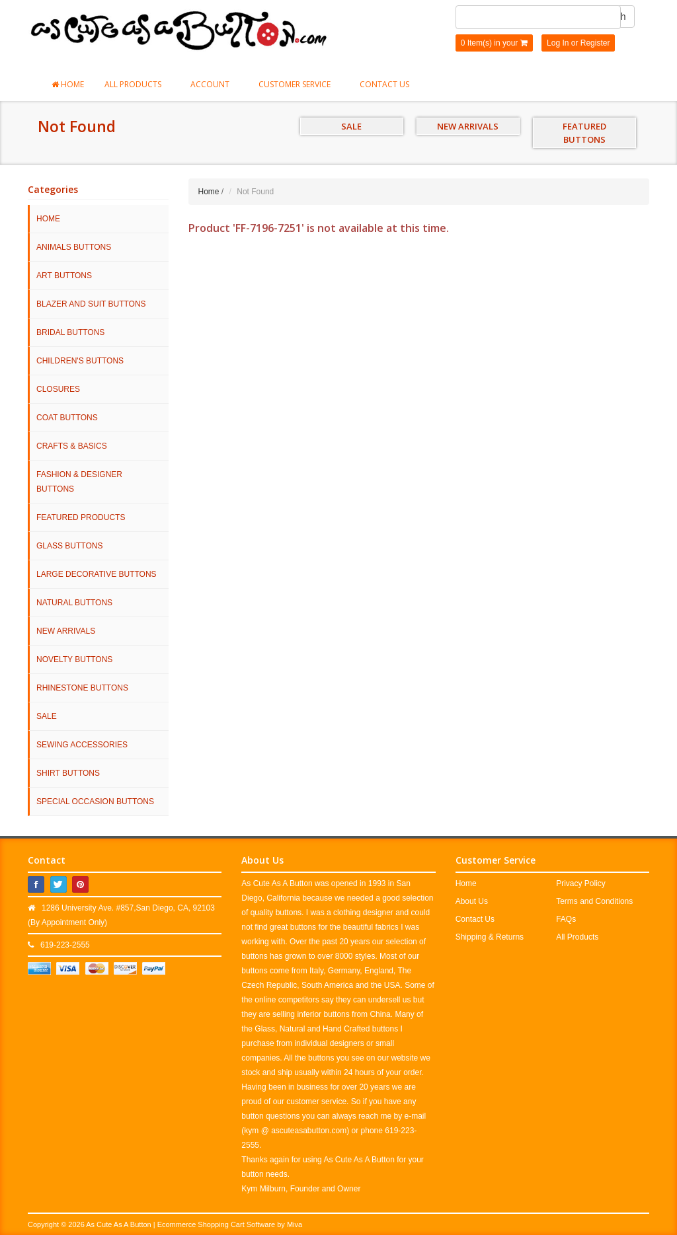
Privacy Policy (581, 883)
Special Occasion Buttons (95, 801)
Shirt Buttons (68, 773)
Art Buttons (64, 275)
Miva (294, 1224)
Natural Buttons (74, 602)
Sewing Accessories (82, 744)
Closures (58, 389)
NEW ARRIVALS (467, 126)
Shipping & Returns (490, 937)
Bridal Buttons (70, 332)
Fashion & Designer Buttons (79, 482)
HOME (48, 218)
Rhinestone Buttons (82, 687)
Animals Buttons (73, 247)
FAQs (566, 919)
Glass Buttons (69, 545)
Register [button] (595, 43)
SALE (351, 126)
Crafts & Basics (71, 446)
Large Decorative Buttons (96, 574)
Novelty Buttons (74, 659)
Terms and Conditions (594, 901)
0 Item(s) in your (494, 43)
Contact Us (384, 84)
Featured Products (80, 517)
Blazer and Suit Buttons (91, 304)
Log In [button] (558, 43)
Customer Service (299, 84)
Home (68, 84)
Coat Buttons (67, 417)
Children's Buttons (80, 360)
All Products (137, 84)
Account (214, 84)
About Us (472, 901)
